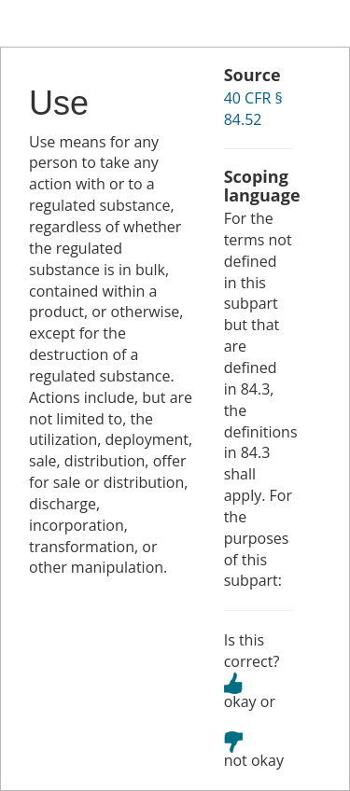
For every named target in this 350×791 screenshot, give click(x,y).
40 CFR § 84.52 (253, 109)
